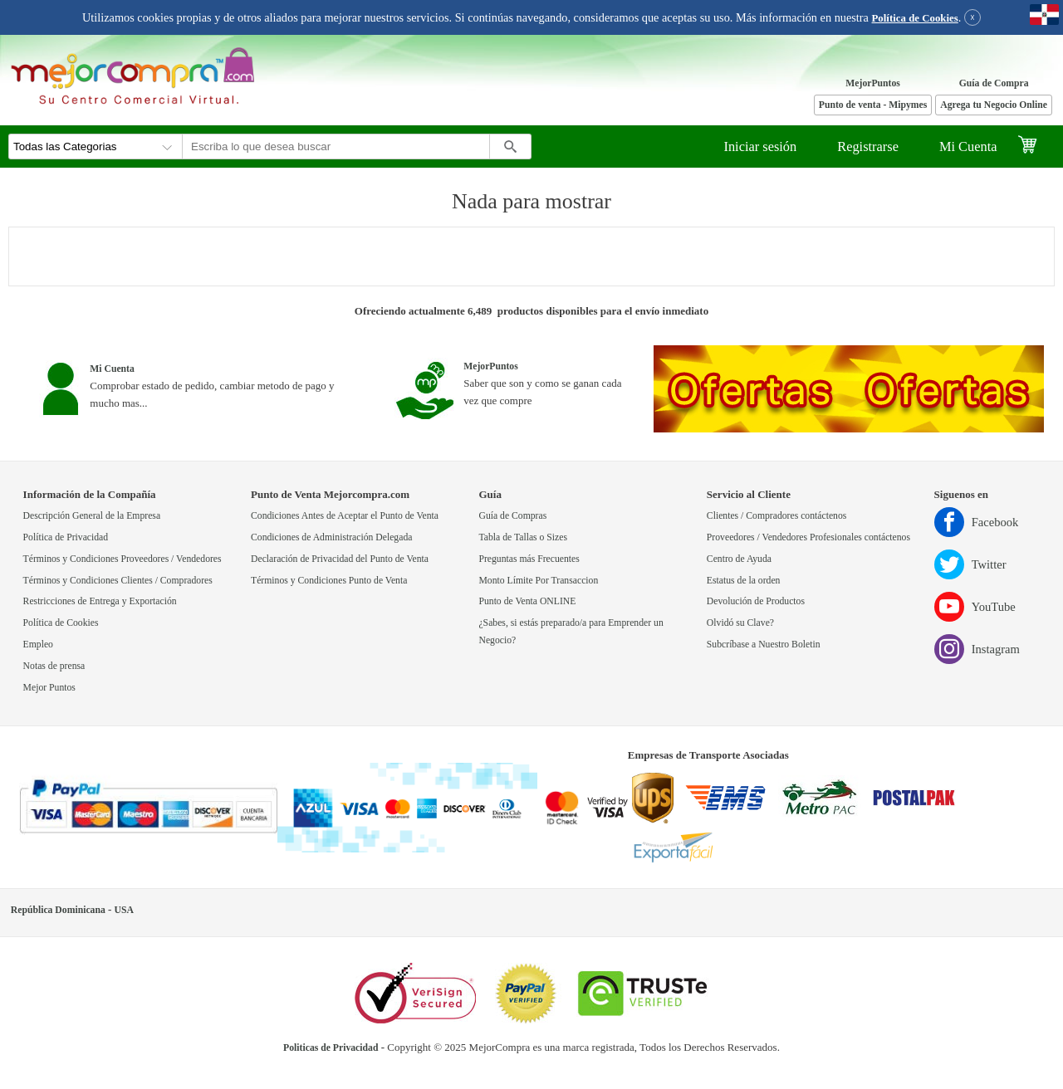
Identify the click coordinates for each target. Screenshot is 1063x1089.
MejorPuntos (872, 83)
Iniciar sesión (759, 146)
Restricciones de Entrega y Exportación (100, 601)
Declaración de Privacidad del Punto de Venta (340, 559)
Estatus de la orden (744, 580)
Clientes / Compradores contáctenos (776, 515)
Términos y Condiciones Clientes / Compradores (118, 580)
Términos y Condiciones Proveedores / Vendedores (122, 559)
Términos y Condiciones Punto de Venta (329, 580)
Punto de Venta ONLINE (527, 601)
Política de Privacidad (66, 537)
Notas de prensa (54, 666)
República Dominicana (58, 910)
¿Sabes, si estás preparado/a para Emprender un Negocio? (570, 632)
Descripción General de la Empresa (92, 515)
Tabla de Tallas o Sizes (522, 537)
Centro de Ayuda (739, 559)
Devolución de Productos (756, 601)
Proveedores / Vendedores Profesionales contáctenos (808, 537)
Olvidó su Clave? (740, 623)
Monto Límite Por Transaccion (538, 580)
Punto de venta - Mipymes (873, 105)
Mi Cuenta (968, 146)
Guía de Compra (994, 83)
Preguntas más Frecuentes (528, 559)
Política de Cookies (915, 18)
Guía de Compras (512, 515)
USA (124, 910)
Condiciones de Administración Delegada (331, 537)
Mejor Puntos (49, 687)
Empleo (38, 644)
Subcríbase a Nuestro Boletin (764, 644)
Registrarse (868, 146)
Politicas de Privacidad (330, 1048)
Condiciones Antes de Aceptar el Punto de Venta (344, 515)
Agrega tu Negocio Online (993, 105)
